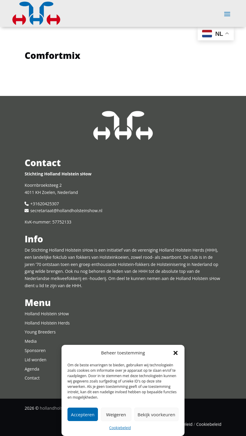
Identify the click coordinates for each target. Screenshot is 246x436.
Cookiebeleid (120, 427)
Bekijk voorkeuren (156, 414)
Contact (31, 378)
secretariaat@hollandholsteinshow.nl (66, 210)
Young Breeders (40, 332)
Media (30, 341)
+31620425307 (44, 203)
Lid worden (35, 359)
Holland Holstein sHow (46, 313)
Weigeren (116, 414)
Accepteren (82, 414)
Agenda (31, 369)
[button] (176, 353)
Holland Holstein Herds (47, 323)
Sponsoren (35, 350)
